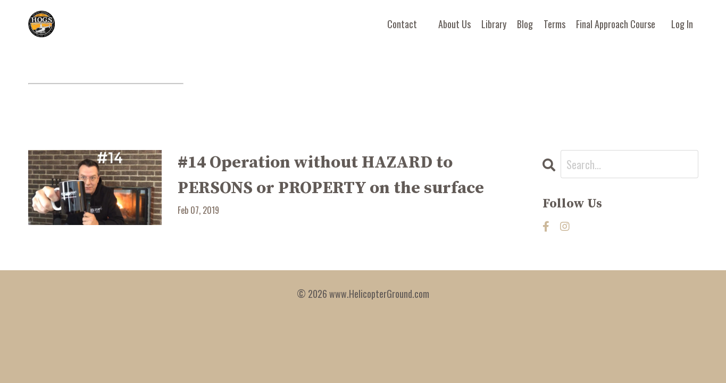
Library (493, 24)
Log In (682, 24)
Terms (554, 24)
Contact (402, 24)
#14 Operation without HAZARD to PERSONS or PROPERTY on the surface (331, 175)
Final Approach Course (615, 24)
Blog (525, 24)
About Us (454, 24)
